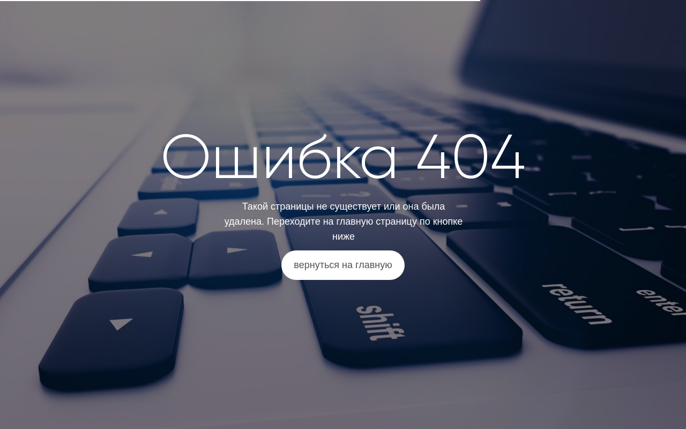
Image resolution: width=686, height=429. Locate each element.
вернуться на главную (343, 265)
